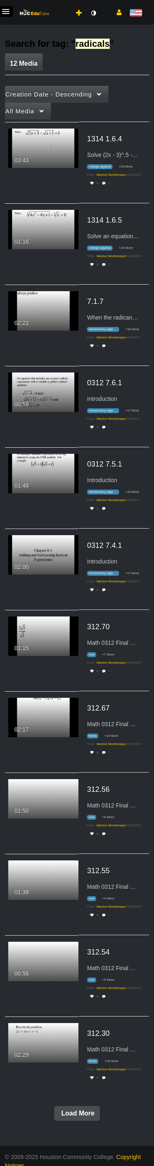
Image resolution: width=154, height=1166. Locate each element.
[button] (116, 12)
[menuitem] (60, 4)
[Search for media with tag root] (94, 655)
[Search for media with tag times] (95, 736)
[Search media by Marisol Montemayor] (111, 175)
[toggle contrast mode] (93, 13)
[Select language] (135, 13)
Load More (77, 1113)
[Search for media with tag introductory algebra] (106, 329)
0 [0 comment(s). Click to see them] (110, 183)
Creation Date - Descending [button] (48, 94)
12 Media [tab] (24, 63)
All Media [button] (19, 111)
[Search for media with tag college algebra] (103, 167)
